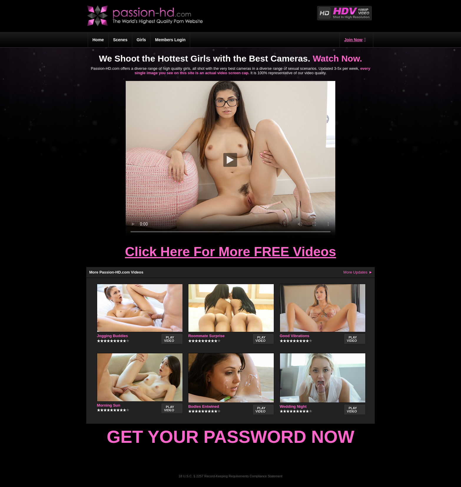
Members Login (170, 39)
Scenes (120, 39)
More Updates (355, 272)
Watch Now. (337, 58)
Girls (141, 39)
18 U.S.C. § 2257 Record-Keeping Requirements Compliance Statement (231, 476)
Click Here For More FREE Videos (230, 251)
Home (98, 39)
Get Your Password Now (230, 437)
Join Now (355, 39)
